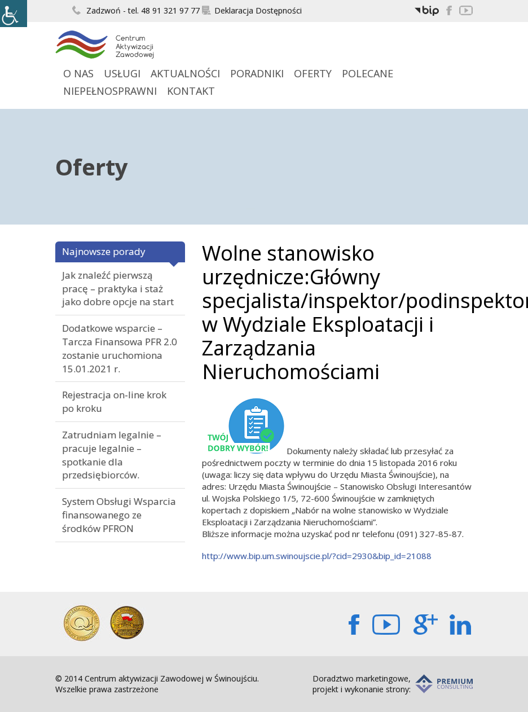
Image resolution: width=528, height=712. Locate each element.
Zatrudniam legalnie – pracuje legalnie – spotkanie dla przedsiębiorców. (111, 454)
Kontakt (191, 91)
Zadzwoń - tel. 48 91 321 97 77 (136, 10)
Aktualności (185, 73)
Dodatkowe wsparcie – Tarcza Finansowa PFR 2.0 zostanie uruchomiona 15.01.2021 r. (119, 348)
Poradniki (257, 73)
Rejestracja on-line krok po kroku (114, 401)
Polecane (367, 73)
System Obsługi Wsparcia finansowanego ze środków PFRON (119, 515)
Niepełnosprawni (110, 91)
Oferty (313, 73)
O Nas (78, 73)
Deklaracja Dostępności (252, 10)
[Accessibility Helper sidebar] (13, 13)
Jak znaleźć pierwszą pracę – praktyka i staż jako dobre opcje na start (118, 289)
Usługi (122, 73)
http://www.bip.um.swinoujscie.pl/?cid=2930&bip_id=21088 (317, 555)
